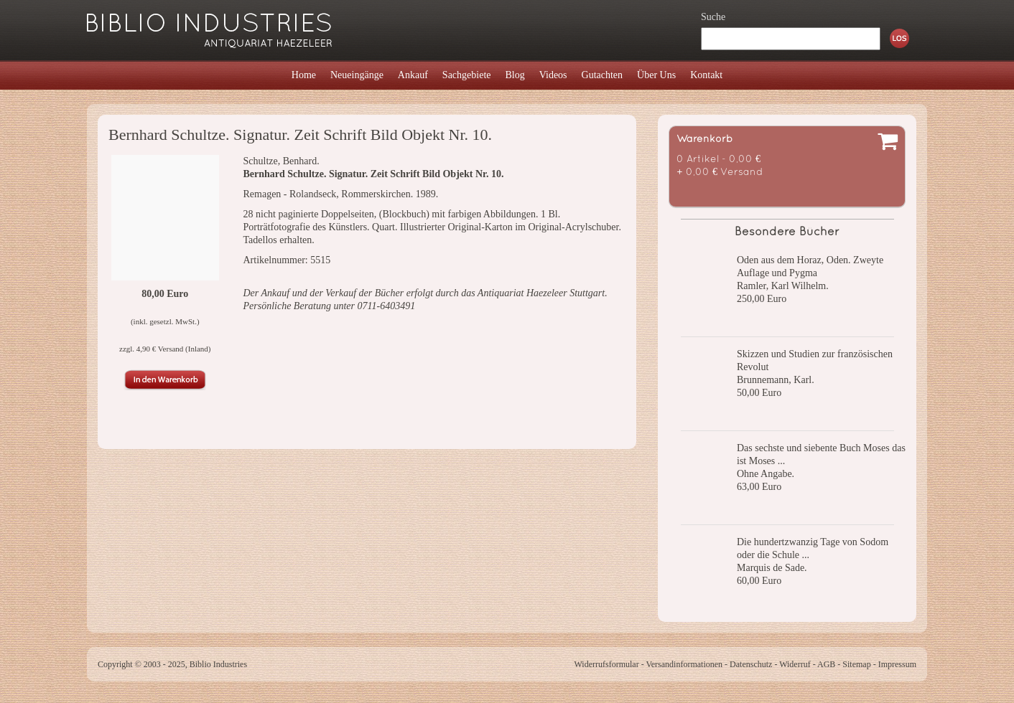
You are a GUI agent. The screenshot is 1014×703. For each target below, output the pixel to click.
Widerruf (795, 664)
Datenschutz (751, 664)
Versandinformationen (684, 664)
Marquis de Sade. (772, 567)
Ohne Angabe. (765, 473)
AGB (826, 664)
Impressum (897, 664)
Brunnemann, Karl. (775, 379)
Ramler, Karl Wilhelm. (783, 285)
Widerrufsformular (606, 664)
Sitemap (856, 664)
